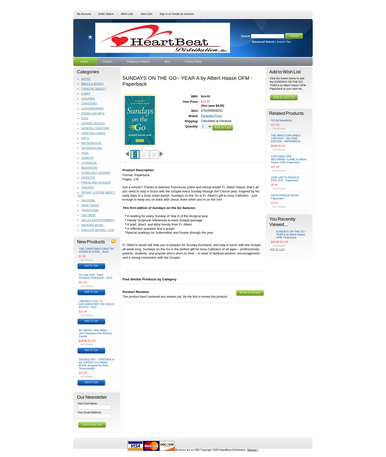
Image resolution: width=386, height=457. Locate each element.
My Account (84, 13)
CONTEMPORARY (92, 108)
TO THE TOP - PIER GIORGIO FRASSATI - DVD (95, 276)
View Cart (146, 13)
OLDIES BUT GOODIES (95, 172)
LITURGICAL (89, 162)
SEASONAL (88, 200)
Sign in (163, 13)
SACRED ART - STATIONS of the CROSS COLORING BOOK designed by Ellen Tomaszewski (96, 364)
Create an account (182, 13)
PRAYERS (87, 187)
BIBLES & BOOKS (92, 83)
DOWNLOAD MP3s (93, 113)
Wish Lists (127, 13)
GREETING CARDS (93, 133)
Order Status (106, 13)
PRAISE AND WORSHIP (96, 182)
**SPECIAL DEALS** (93, 88)
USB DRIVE (88, 215)
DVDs (84, 118)
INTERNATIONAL (91, 147)
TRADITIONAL (90, 210)
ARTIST (86, 78)
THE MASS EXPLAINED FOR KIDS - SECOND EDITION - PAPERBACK (286, 138)
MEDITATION (89, 167)
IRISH (84, 152)
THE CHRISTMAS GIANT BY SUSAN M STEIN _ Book (96, 250)
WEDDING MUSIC (92, 225)
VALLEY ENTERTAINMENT (98, 220)
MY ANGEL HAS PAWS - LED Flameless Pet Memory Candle (95, 333)
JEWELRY (87, 157)
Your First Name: (87, 403)
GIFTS (85, 138)
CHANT (85, 93)
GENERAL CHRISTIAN (95, 128)
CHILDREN (88, 98)
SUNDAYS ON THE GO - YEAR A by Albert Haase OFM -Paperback (291, 234)
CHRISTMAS (89, 103)
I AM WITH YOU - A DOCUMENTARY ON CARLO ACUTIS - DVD (96, 304)
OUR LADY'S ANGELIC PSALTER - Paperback (285, 179)
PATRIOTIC (88, 177)
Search (245, 36)
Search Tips (284, 41)
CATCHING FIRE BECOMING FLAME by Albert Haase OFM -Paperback (289, 159)
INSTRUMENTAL (91, 143)
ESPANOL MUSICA (93, 123)
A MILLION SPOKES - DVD (97, 229)
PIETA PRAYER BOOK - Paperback (285, 197)
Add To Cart (91, 265)
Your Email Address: (89, 412)
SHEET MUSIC (90, 205)
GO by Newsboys (281, 120)
